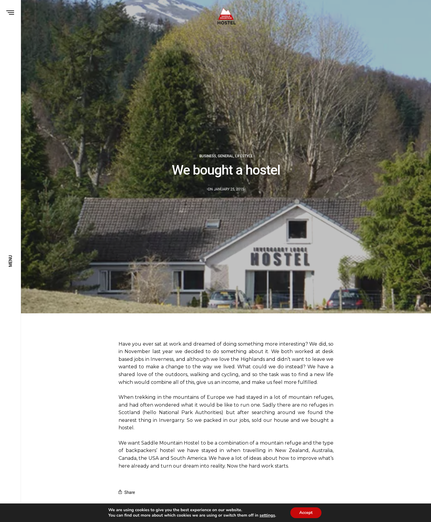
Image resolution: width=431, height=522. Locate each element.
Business (207, 156)
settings (269, 515)
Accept (309, 512)
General (225, 156)
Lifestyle (244, 156)
